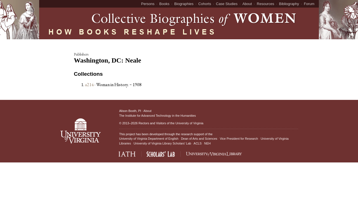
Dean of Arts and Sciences (199, 138)
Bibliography (289, 4)
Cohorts (204, 4)
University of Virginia (189, 123)
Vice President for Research (239, 138)
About (247, 4)
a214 (89, 85)
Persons (148, 4)
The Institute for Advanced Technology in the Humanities (157, 115)
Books (164, 4)
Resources (265, 4)
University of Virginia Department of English (148, 138)
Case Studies (226, 4)
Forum (309, 4)
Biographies (184, 4)
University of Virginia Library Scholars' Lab (162, 143)
